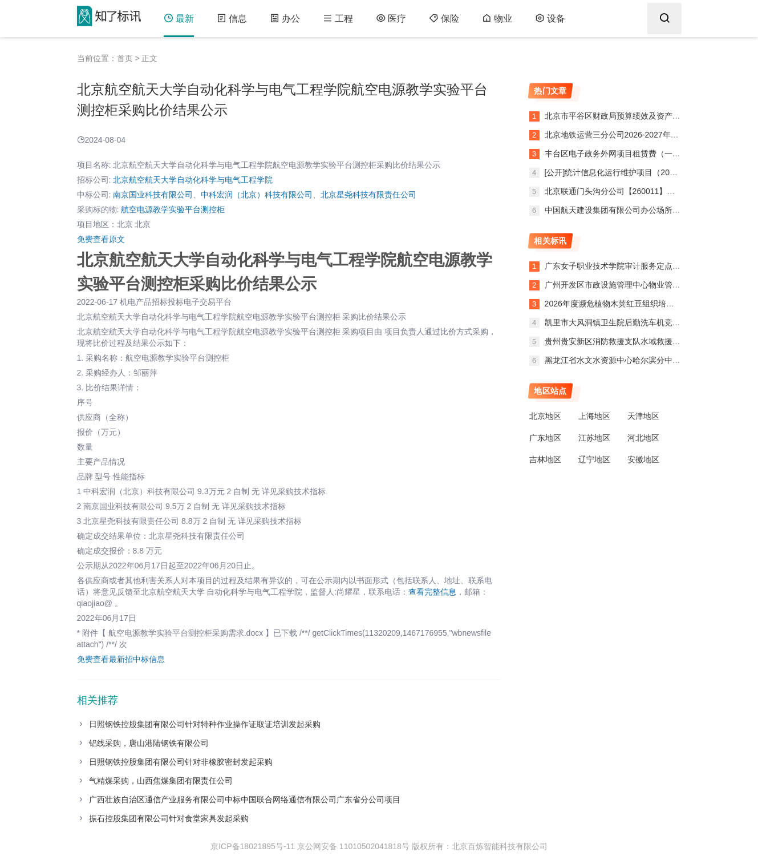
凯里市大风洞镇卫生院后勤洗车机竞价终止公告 (628, 322)
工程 (338, 18)
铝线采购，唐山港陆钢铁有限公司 (149, 743)
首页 (125, 58)
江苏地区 (594, 437)
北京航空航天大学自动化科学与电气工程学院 (193, 179)
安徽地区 (643, 459)
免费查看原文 (101, 239)
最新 (179, 18)
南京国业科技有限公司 (153, 194)
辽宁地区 (594, 459)
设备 (550, 18)
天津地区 (643, 416)
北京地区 (545, 416)
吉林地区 (545, 459)
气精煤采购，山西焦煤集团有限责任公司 (161, 780)
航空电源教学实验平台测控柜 (173, 209)
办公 (285, 18)
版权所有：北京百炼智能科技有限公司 (480, 846)
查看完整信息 (432, 591)
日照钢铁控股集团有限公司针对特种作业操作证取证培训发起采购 (205, 724)
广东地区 (545, 437)
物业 (497, 18)
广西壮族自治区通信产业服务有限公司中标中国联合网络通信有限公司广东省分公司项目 (244, 799)
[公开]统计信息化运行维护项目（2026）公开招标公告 (638, 172)
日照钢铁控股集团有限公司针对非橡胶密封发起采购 (181, 761)
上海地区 (594, 416)
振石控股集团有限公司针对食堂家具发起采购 (169, 818)
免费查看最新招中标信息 (121, 659)
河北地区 (643, 437)
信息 (232, 18)
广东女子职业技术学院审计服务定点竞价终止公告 (632, 265)
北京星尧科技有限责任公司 (368, 194)
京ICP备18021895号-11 (252, 846)
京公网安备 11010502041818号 (353, 846)
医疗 (391, 18)
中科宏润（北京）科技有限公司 (257, 194)
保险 (444, 18)
